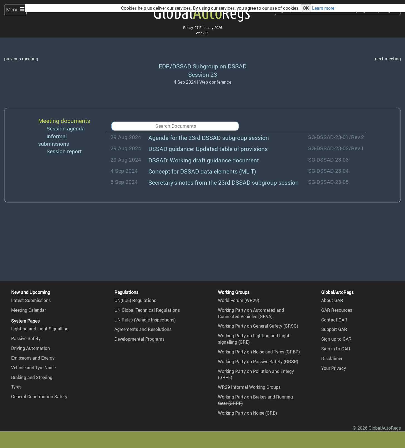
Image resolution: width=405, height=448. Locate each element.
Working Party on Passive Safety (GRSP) (258, 361)
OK (306, 8)
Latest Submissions (31, 300)
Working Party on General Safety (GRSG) (258, 326)
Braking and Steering (31, 377)
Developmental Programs (139, 339)
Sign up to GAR (336, 339)
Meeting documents (64, 121)
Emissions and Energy (33, 358)
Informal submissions (53, 140)
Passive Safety (26, 338)
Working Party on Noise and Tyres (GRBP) (259, 352)
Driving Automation (30, 348)
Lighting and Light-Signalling (39, 329)
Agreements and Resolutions (142, 329)
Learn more (323, 8)
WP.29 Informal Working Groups (249, 387)
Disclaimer (331, 358)
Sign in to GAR (335, 349)
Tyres (16, 387)
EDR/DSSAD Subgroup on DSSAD (203, 66)
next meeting (388, 59)
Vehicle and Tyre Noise (33, 368)
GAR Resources (336, 310)
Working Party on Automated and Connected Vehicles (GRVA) (251, 313)
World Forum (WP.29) (238, 300)
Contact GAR (334, 320)
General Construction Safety (39, 396)
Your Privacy (333, 368)
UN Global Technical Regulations (147, 310)
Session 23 (202, 74)
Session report (64, 151)
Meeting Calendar (28, 310)
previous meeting (21, 59)
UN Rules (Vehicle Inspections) (145, 320)
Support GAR (334, 329)
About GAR (332, 300)
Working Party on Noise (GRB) (247, 413)
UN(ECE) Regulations (135, 300)
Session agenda (65, 128)
